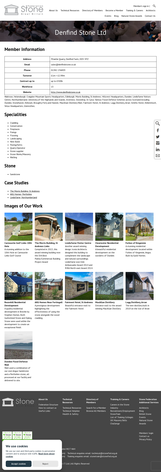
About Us (53, 10)
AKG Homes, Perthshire (21, 194)
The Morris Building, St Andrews (25, 191)
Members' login (146, 433)
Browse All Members (96, 410)
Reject (45, 463)
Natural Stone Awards (131, 15)
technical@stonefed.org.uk (104, 453)
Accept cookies (18, 463)
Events (108, 15)
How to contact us (47, 407)
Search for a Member (96, 407)
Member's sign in (141, 6)
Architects (150, 10)
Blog (116, 15)
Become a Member (114, 10)
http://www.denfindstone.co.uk (65, 92)
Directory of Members (92, 10)
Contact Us (150, 15)
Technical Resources (70, 10)
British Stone (145, 414)
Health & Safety (70, 414)
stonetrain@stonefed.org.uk (103, 456)
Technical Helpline (71, 410)
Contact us (144, 436)
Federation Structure (48, 404)
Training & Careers (134, 10)
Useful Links (44, 410)
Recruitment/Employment (122, 410)
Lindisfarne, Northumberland (23, 197)
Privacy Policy (145, 439)
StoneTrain (115, 414)
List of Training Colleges (121, 417)
